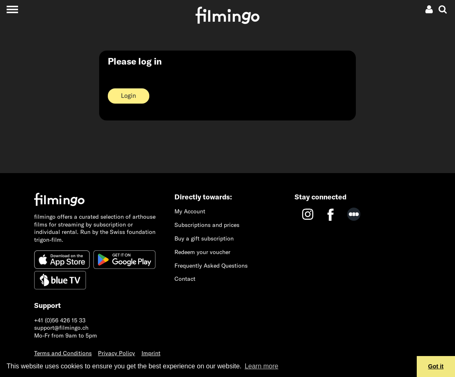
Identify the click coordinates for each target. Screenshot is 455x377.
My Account (189, 211)
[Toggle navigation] (12, 9)
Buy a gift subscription (204, 238)
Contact (184, 278)
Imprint (151, 353)
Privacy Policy (116, 353)
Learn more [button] (262, 366)
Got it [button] (436, 366)
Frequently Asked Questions (211, 265)
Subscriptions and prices (206, 225)
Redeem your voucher (202, 252)
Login (128, 95)
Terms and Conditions (63, 353)
